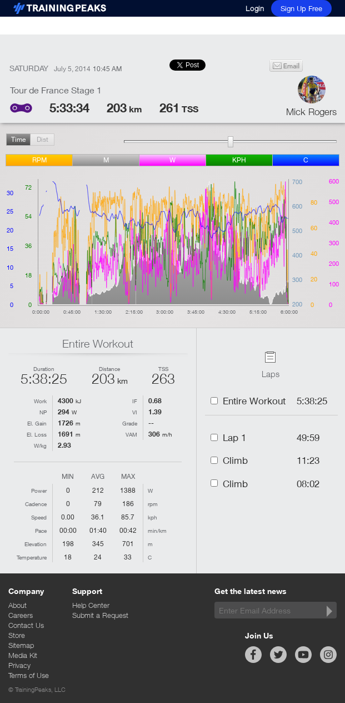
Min (68, 477)
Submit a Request (100, 615)
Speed (39, 517)
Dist (42, 139)
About (17, 605)
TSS (163, 369)
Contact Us (26, 625)
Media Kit (22, 655)
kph (239, 160)
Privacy (19, 665)
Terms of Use (28, 675)
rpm (39, 160)
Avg (97, 477)
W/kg (40, 445)
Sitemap (21, 645)
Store (16, 635)
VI (134, 412)
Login (255, 8)
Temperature (32, 557)
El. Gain (37, 423)
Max (128, 477)
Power (39, 490)
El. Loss (37, 434)
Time (18, 139)
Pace (41, 530)
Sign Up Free (301, 8)
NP (43, 412)
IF (134, 401)
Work (40, 401)
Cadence (36, 504)
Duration (43, 369)
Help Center (90, 605)
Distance (109, 369)
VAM (131, 434)
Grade (129, 423)
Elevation (35, 544)
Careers (20, 615)
